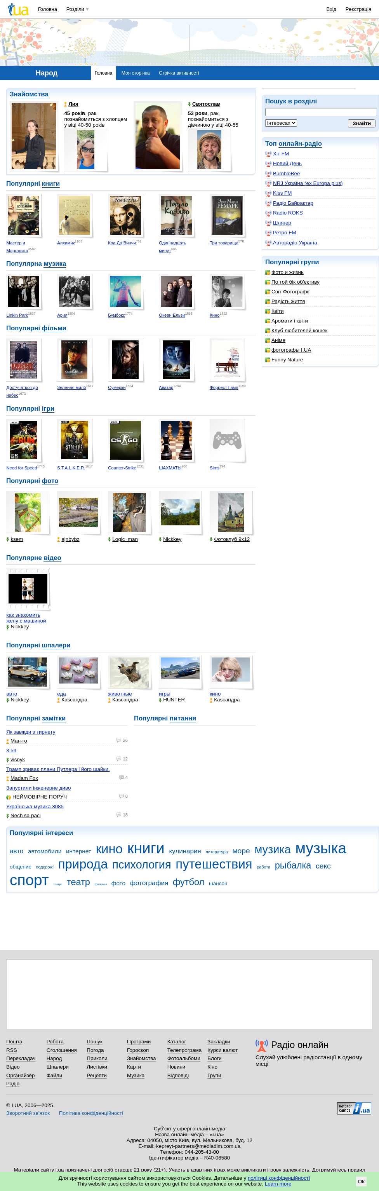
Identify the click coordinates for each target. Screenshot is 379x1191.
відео (52, 557)
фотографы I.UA (288, 350)
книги (51, 183)
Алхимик (66, 243)
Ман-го (16, 741)
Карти (134, 1067)
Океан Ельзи (172, 315)
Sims (214, 468)
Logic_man (123, 539)
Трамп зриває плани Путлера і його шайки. (58, 769)
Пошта (14, 1042)
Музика (135, 1075)
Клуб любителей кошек (296, 330)
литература (217, 851)
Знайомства (29, 94)
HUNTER (172, 700)
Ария (62, 315)
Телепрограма (184, 1050)
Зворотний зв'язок (28, 1113)
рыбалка (293, 865)
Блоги (214, 1058)
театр (78, 882)
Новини (176, 1067)
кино (215, 694)
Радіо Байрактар (289, 203)
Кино (214, 315)
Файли (55, 1075)
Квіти (274, 311)
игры (164, 694)
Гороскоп (138, 1050)
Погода (95, 1050)
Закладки (218, 1042)
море (241, 851)
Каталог (176, 1042)
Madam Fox (22, 778)
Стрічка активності (179, 73)
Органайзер (20, 1075)
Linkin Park (17, 315)
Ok (361, 1181)
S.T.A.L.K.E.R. (71, 468)
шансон (218, 883)
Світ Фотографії (287, 292)
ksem (14, 539)
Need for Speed (21, 468)
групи (310, 262)
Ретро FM (280, 233)
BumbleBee (282, 174)
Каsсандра (72, 700)
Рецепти (97, 1075)
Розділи (75, 9)
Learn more (278, 1184)
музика (54, 263)
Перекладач (20, 1058)
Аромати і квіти (286, 321)
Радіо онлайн (300, 1044)
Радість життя (285, 301)
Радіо (12, 1083)
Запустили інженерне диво (38, 788)
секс (323, 866)
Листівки (97, 1067)
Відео (13, 1067)
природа (83, 864)
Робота (55, 1042)
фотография (149, 883)
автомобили (44, 851)
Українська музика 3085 (35, 806)
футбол (188, 882)
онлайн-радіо (300, 143)
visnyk (15, 759)
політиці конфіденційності (279, 1178)
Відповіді (178, 1075)
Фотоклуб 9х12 (230, 539)
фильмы (101, 884)
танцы (57, 884)
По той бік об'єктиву (292, 282)
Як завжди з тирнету (31, 732)
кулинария (185, 851)
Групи (214, 1075)
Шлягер (278, 223)
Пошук (95, 1042)
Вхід (332, 9)
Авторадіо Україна (291, 243)
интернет (78, 851)
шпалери (56, 645)
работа (263, 867)
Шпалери (58, 1067)
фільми (54, 328)
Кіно (212, 1067)
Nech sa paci (23, 815)
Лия (71, 104)
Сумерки (116, 387)
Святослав (204, 104)
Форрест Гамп (224, 387)
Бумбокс (116, 315)
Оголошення (62, 1050)
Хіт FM (277, 154)
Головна (47, 9)
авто (11, 694)
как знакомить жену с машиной (26, 618)
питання (183, 718)
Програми (139, 1042)
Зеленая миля (71, 387)
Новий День (283, 163)
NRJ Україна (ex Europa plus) (304, 183)
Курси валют (222, 1050)
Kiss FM (278, 193)
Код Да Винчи (122, 243)
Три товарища (224, 243)
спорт (29, 880)
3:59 (11, 750)
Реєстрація (358, 9)
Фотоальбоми (183, 1058)
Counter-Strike (122, 468)
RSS (11, 1050)
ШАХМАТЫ (170, 468)
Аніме (275, 340)
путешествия (214, 864)
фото (50, 481)
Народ (54, 1058)
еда (61, 694)
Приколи (97, 1058)
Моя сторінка (136, 73)
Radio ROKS (284, 213)
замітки (54, 718)
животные (120, 694)
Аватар (166, 387)
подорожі (45, 867)
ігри (48, 408)
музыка (320, 848)
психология (141, 864)
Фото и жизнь (284, 272)
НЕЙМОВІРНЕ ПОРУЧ (36, 797)
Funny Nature (284, 360)
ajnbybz (68, 539)
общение (20, 867)
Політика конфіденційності (91, 1113)
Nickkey (170, 539)
